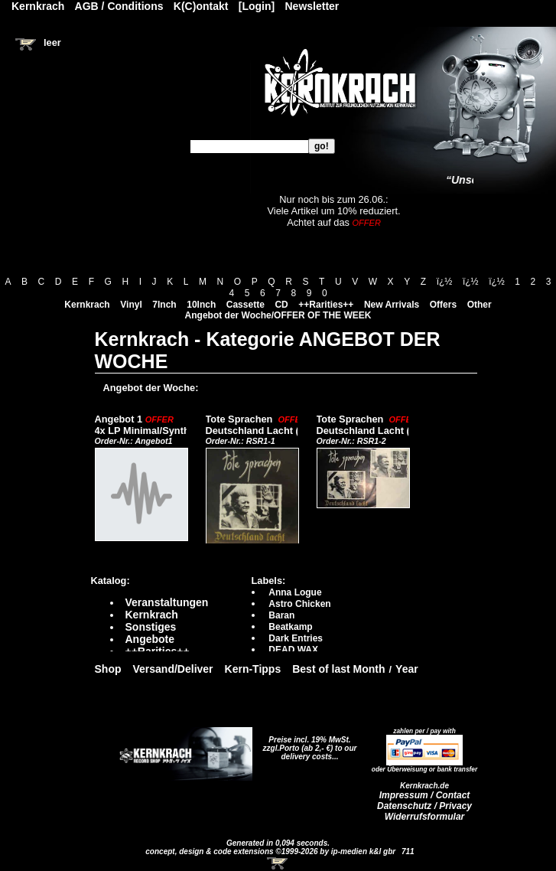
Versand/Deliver (173, 669)
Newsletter (312, 6)
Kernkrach (86, 304)
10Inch (201, 304)
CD (281, 304)
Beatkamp (290, 626)
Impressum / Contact (424, 795)
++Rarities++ (325, 304)
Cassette (245, 304)
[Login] (257, 6)
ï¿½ (445, 281)
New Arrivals (391, 304)
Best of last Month (338, 669)
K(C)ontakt (201, 6)
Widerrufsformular (425, 816)
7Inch (164, 304)
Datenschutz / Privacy (424, 806)
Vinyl (130, 304)
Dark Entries (295, 638)
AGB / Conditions (119, 6)
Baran (281, 615)
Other (479, 304)
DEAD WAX (293, 649)
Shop (108, 669)
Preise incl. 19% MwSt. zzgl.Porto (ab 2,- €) (307, 744)
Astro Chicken (299, 604)
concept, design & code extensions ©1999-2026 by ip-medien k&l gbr (271, 851)
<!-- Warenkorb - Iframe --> (278, 863)
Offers (443, 304)
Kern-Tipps (253, 669)
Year (406, 669)
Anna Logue (294, 592)
